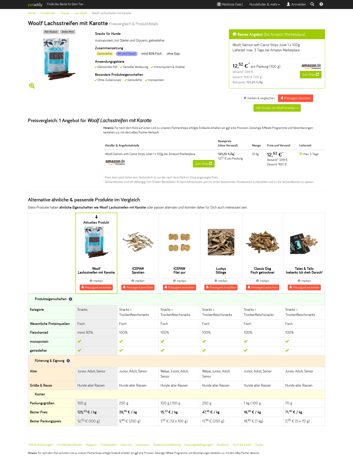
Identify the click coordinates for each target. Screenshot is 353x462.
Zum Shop (310, 74)
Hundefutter (48, 13)
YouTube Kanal (242, 444)
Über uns (126, 444)
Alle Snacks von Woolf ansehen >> (277, 108)
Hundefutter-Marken (69, 444)
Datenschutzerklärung (167, 444)
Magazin (91, 444)
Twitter (259, 444)
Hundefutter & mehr (264, 4)
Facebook (223, 444)
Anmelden (296, 4)
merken (96, 281)
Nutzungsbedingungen (199, 444)
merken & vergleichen (259, 98)
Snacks (65, 13)
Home (32, 13)
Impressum (142, 444)
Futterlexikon (109, 444)
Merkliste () (230, 4)
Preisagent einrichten (96, 287)
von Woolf (81, 13)
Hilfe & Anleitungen (40, 444)
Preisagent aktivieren (296, 98)
